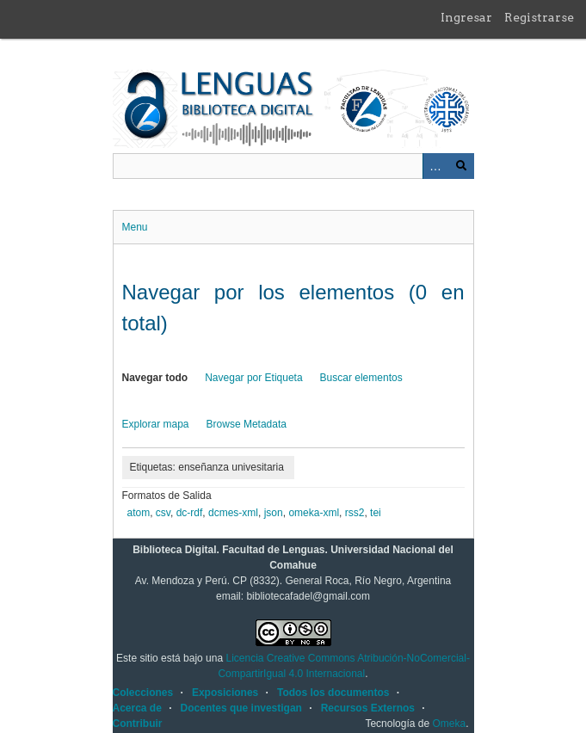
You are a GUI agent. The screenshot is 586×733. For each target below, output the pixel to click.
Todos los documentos (333, 693)
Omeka (449, 724)
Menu (135, 227)
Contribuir (138, 724)
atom (139, 513)
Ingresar (466, 17)
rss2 (355, 513)
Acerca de (137, 708)
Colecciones (143, 693)
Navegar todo (155, 378)
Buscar (461, 166)
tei (375, 513)
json (273, 513)
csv (163, 513)
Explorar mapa (155, 424)
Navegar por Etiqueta (253, 378)
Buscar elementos (361, 378)
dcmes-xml (233, 513)
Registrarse (539, 17)
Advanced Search (435, 166)
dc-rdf (189, 513)
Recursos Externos (368, 708)
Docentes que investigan (241, 708)
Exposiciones (225, 693)
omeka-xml (313, 513)
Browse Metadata (247, 424)
